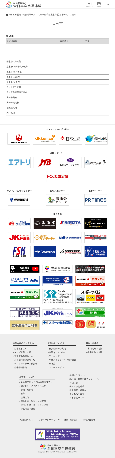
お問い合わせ (89, 420)
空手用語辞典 (20, 367)
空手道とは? (20, 349)
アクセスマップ (76, 398)
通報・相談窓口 (71, 420)
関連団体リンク (27, 420)
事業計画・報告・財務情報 (33, 401)
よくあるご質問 (76, 394)
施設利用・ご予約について (33, 386)
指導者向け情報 (94, 352)
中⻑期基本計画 (28, 409)
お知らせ (73, 383)
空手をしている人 (57, 352)
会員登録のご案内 (57, 349)
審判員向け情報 (94, 349)
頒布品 (52, 364)
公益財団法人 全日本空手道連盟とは (38, 382)
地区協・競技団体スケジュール (84, 379)
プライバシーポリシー (49, 420)
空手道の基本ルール (23, 356)
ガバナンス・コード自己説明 (34, 405)
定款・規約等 (27, 390)
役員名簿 (25, 397)
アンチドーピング (57, 367)
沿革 (23, 393)
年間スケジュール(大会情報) (62, 360)
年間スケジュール (77, 375)
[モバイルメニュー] (108, 4)
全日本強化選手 (76, 386)
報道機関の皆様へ (77, 390)
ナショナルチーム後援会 (25, 364)
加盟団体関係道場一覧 (24, 360)
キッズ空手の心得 (22, 352)
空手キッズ (54, 356)
